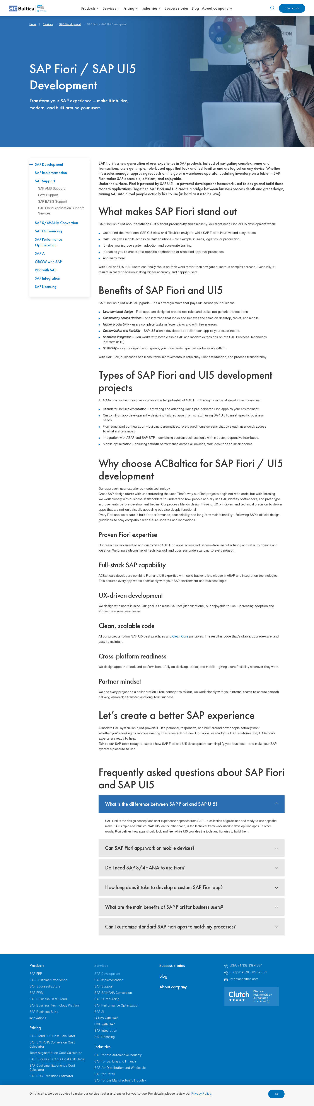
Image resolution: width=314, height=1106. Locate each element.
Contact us (292, 8)
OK (276, 1094)
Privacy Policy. (201, 1093)
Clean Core (179, 636)
